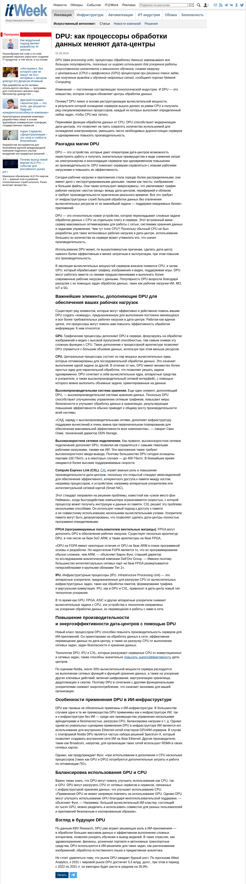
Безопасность (192, 15)
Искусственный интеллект (20, 20)
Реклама (128, 5)
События (94, 5)
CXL (103, 470)
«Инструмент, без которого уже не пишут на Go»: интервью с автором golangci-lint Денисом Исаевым (25, 75)
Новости (60, 5)
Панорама (11, 34)
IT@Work (111, 5)
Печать (62, 875)
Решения (151, 23)
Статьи (105, 23)
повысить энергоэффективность (147, 657)
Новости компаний (127, 23)
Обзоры (77, 5)
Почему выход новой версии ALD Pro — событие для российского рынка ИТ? (25, 166)
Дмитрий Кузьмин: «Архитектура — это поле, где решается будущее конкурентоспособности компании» (26, 106)
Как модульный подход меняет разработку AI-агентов (30, 45)
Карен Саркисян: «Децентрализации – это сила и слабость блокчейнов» (34, 136)
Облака (171, 15)
